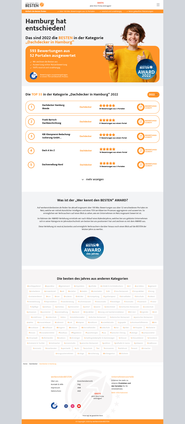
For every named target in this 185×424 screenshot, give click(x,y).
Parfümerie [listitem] (150, 328)
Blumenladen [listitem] (96, 291)
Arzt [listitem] (129, 286)
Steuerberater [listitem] (51, 348)
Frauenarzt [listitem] (142, 302)
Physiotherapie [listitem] (92, 333)
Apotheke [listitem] (92, 286)
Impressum (55, 388)
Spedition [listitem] (106, 343)
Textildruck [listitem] (122, 348)
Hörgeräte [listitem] (144, 312)
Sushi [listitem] (77, 348)
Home (25, 364)
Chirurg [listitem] (151, 291)
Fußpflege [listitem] (34, 307)
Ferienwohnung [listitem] (33, 302)
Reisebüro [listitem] (61, 338)
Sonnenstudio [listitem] (70, 343)
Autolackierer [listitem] (34, 291)
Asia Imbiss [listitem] (139, 286)
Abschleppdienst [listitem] (34, 286)
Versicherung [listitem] (93, 354)
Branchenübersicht (85, 381)
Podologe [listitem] (133, 333)
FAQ (79, 384)
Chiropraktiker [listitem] (138, 291)
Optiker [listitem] (126, 328)
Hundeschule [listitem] (51, 317)
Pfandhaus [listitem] (63, 333)
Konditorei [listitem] (92, 322)
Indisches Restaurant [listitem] (97, 317)
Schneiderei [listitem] (152, 338)
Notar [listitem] (116, 328)
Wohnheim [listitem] (123, 354)
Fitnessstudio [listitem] (100, 302)
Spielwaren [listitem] (138, 343)
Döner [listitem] (57, 297)
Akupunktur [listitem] (49, 286)
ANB (79, 388)
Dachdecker (33, 364)
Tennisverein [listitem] (109, 348)
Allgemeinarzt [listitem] (64, 286)
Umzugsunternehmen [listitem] (64, 354)
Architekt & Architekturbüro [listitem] (112, 286)
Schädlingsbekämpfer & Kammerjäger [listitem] (99, 338)
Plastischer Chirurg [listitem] (118, 333)
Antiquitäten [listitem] (79, 286)
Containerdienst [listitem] (35, 297)
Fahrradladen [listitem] (125, 297)
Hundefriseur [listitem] (36, 317)
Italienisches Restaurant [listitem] (120, 317)
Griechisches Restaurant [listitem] (129, 307)
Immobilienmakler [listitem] (77, 317)
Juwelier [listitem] (30, 322)
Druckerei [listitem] (68, 297)
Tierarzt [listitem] (134, 348)
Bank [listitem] (62, 291)
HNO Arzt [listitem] (132, 312)
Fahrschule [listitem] (139, 297)
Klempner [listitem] (80, 322)
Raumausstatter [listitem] (148, 333)
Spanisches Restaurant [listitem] (89, 343)
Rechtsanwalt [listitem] (32, 338)
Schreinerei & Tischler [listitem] (36, 343)
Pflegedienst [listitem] (76, 333)
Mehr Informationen (119, 393)
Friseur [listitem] (153, 302)
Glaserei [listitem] (97, 307)
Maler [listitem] (154, 322)
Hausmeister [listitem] (45, 312)
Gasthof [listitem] (86, 307)
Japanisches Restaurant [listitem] (143, 317)
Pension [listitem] (32, 333)
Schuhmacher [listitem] (54, 343)
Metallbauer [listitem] (47, 328)
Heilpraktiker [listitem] (89, 312)
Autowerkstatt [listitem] (50, 291)
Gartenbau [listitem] (59, 307)
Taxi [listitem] (97, 348)
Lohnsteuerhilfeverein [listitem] (139, 322)
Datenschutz (56, 391)
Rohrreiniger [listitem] (75, 338)
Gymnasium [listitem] (31, 312)
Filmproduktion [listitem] (50, 302)
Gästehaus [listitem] (47, 307)
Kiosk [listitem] (70, 322)
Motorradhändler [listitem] (89, 328)
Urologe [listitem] (81, 354)
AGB (79, 391)
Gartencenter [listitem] (73, 307)
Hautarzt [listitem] (75, 312)
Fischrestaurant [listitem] (84, 302)
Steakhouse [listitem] (152, 343)
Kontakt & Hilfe (57, 384)
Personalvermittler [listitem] (47, 333)
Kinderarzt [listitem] (59, 322)
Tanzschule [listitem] (87, 348)
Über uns (54, 381)
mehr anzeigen (92, 179)
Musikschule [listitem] (105, 328)
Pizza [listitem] (104, 333)
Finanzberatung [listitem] (67, 302)
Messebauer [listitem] (33, 328)
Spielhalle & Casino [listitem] (122, 343)
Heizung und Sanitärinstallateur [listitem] (111, 312)
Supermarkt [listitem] (65, 348)
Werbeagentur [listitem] (109, 354)
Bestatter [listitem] (72, 291)
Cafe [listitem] (108, 291)
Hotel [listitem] (154, 312)
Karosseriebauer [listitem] (44, 322)
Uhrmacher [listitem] (146, 348)
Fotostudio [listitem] (128, 302)
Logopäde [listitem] (122, 322)
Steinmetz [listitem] (37, 348)
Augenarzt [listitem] (152, 286)
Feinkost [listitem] (151, 297)
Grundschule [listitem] (148, 307)
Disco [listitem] (48, 297)
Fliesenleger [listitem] (115, 302)
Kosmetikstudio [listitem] (107, 322)
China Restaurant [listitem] (121, 291)
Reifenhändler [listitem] (47, 338)
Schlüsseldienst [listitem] (137, 338)
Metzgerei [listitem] (61, 328)
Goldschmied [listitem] (110, 307)
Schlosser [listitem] (123, 338)
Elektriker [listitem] (79, 297)
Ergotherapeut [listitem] (110, 297)
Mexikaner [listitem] (73, 328)
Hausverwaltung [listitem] (61, 312)
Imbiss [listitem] (63, 317)
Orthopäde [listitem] (137, 328)
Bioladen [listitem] (83, 291)
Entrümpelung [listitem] (93, 297)
